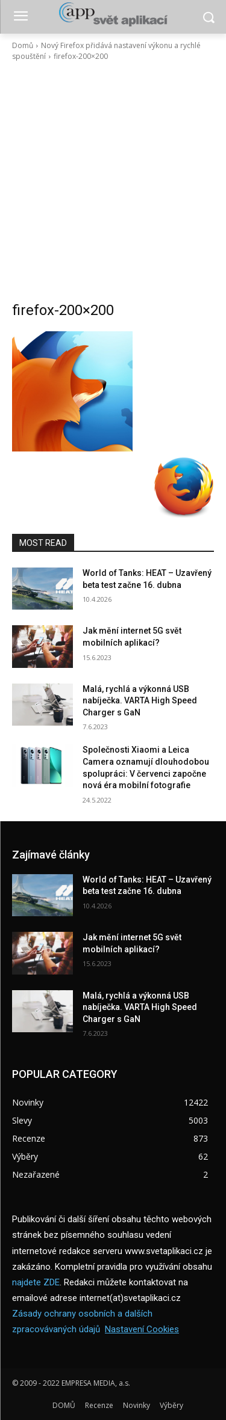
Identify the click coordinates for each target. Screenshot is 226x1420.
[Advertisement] (113, 181)
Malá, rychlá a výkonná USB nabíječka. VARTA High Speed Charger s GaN (140, 700)
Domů (22, 45)
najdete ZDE (36, 1282)
